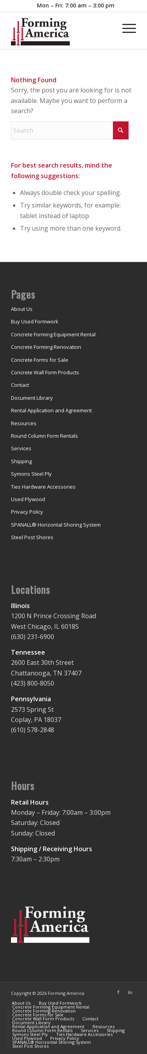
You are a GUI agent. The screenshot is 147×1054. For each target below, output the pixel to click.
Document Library (32, 397)
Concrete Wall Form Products (45, 372)
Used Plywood (28, 499)
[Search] (70, 130)
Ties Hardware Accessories (43, 486)
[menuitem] (75, 6)
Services (21, 448)
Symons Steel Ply (31, 473)
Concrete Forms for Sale (39, 359)
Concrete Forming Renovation (46, 346)
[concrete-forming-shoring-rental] (61, 33)
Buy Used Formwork (34, 321)
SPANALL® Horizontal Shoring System (56, 524)
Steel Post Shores (32, 537)
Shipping (21, 461)
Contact (20, 384)
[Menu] (125, 27)
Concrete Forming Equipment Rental (53, 334)
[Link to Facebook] (118, 992)
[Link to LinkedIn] (130, 992)
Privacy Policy (27, 511)
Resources (23, 423)
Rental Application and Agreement (51, 410)
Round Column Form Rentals (44, 435)
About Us (22, 308)
